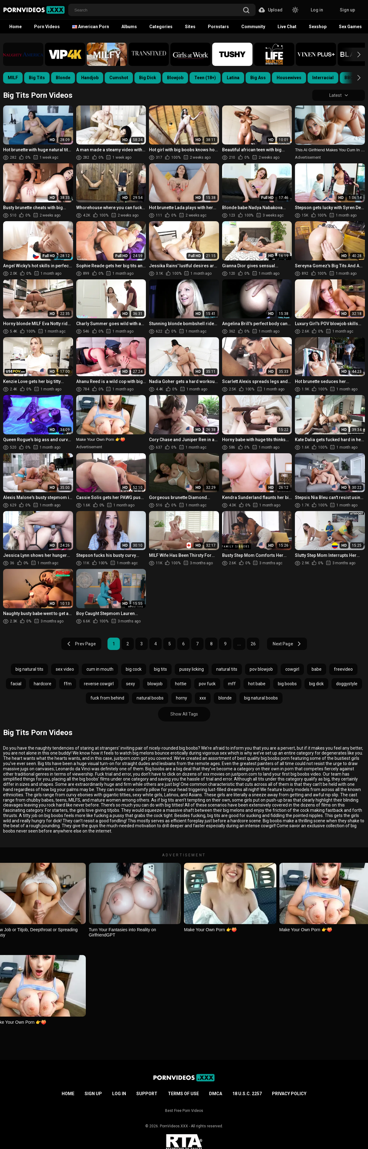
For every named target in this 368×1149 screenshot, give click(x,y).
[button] (353, 54)
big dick (316, 683)
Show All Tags (184, 714)
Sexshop (317, 26)
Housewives (289, 77)
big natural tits (29, 669)
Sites (190, 26)
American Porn (90, 26)
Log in (317, 9)
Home (15, 26)
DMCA (215, 1093)
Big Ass (258, 77)
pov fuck (207, 683)
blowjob (155, 683)
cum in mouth (99, 669)
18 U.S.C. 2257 (247, 1093)
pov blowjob (261, 669)
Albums (129, 26)
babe (317, 669)
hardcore (42, 683)
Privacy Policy (289, 1093)
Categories (161, 26)
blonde (225, 697)
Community (253, 26)
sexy (130, 683)
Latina (233, 77)
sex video (65, 669)
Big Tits (37, 77)
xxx (202, 697)
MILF (13, 77)
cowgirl (292, 669)
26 (253, 643)
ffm (68, 683)
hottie (180, 683)
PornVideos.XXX (174, 1126)
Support (146, 1093)
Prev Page (81, 643)
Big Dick (147, 77)
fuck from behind (107, 697)
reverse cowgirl (99, 683)
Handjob (90, 77)
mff (232, 683)
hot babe (256, 683)
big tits (160, 669)
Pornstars (218, 26)
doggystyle (346, 683)
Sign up (347, 9)
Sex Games (350, 26)
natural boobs (150, 697)
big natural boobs (261, 697)
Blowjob (175, 77)
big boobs (287, 683)
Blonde (63, 77)
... (239, 643)
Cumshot (118, 77)
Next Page (287, 643)
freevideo (343, 669)
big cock (134, 669)
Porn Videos (47, 26)
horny (181, 697)
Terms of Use (183, 1093)
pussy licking (191, 669)
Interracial (323, 77)
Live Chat (287, 26)
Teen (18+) (205, 77)
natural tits (226, 669)
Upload (271, 10)
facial (16, 683)
